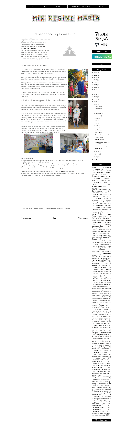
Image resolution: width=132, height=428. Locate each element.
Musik (102, 295)
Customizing (95, 196)
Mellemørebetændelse (102, 286)
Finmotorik (108, 216)
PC (103, 306)
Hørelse (107, 251)
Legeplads (106, 273)
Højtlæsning (96, 251)
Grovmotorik (107, 242)
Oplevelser (94, 300)
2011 (95, 159)
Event (107, 211)
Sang (104, 321)
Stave (101, 336)
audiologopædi (101, 371)
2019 (95, 89)
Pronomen (101, 312)
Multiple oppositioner (104, 293)
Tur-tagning (104, 347)
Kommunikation (106, 265)
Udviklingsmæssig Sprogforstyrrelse (101, 356)
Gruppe (96, 244)
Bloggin (103, 180)
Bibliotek (98, 178)
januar (97, 154)
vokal (93, 415)
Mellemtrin (48, 208)
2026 (95, 72)
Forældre (35, 208)
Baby (26, 208)
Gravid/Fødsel (96, 242)
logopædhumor (99, 389)
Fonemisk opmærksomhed (98, 220)
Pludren (106, 309)
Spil (97, 331)
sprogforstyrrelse (105, 398)
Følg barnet (103, 235)
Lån (108, 278)
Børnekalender (103, 189)
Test (95, 345)
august (98, 116)
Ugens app (101, 358)
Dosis (96, 203)
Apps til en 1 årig (99, 139)
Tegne (106, 341)
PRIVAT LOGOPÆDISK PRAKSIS (81, 6)
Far (103, 214)
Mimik (93, 288)
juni (97, 120)
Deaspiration (95, 200)
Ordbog (105, 304)
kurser (94, 387)
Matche (109, 282)
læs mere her (31, 48)
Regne (98, 316)
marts (97, 128)
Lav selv (108, 271)
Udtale (94, 354)
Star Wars (94, 336)
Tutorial (94, 348)
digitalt (93, 381)
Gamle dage (95, 237)
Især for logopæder (98, 260)
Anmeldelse (99, 172)
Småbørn (59, 208)
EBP (104, 207)
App (109, 172)
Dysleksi (108, 205)
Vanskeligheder (97, 361)
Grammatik (95, 241)
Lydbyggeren (106, 277)
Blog (93, 180)
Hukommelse (107, 248)
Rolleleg (106, 318)
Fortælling (94, 231)
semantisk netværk (106, 395)
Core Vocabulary (105, 194)
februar (98, 151)
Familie (94, 213)
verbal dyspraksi (104, 413)
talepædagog (96, 411)
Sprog (105, 331)
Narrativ (94, 296)
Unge (103, 359)
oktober (98, 111)
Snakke (105, 327)
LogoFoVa (105, 275)
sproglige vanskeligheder (98, 402)
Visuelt (98, 365)
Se (110, 321)
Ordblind (94, 304)
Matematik (98, 284)
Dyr (110, 203)
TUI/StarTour (64, 171)
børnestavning (106, 379)
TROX (100, 340)
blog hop (100, 373)
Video (109, 363)
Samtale (53, 208)
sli (102, 396)
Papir (101, 307)
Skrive (106, 325)
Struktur (101, 338)
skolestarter (97, 396)
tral (107, 411)
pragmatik (105, 393)
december (98, 106)
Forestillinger (105, 228)
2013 (95, 104)
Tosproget (94, 347)
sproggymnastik (105, 400)
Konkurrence (99, 267)
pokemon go (97, 392)
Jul (99, 262)
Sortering (108, 329)
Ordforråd (95, 306)
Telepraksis (108, 343)
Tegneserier (94, 343)
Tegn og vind (98, 132)
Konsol (109, 267)
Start (54, 218)
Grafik (105, 239)
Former (101, 229)
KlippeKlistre (95, 263)
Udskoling (95, 352)
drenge (100, 381)
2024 (95, 77)
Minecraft (99, 288)
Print (103, 311)
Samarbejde (108, 319)
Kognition (94, 265)
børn (94, 376)
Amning (100, 167)
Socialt (93, 329)
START (32, 6)
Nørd (99, 298)
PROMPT (96, 307)
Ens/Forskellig (98, 211)
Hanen (93, 246)
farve (106, 381)
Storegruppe (95, 338)
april (97, 125)
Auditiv (102, 176)
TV (104, 340)
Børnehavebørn (99, 186)
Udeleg (107, 348)
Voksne (106, 365)
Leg (97, 273)
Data (107, 198)
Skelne (94, 325)
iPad (97, 385)
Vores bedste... (99, 148)
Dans (99, 198)
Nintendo (94, 298)
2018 (95, 92)
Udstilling (106, 352)
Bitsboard (106, 178)
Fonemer (105, 218)
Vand (108, 359)
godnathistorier (102, 383)
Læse (100, 280)
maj (97, 123)
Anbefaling (108, 167)
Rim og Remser (96, 318)
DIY (101, 196)
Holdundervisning (102, 246)
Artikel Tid (100, 174)
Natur (99, 297)
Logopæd (95, 277)
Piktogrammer (98, 309)
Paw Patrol (108, 307)
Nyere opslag (26, 218)
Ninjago (106, 297)
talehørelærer (96, 409)
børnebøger (106, 376)
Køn (102, 271)
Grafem (94, 239)
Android (108, 170)
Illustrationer (95, 254)
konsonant (107, 385)
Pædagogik (101, 314)
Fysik (108, 233)
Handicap (107, 244)
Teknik (101, 343)
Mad (102, 282)
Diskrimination (107, 202)
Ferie (96, 216)
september (99, 113)
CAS (106, 192)
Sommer (100, 329)
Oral (101, 302)
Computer (95, 194)
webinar (98, 415)
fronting (94, 383)
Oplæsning (103, 300)
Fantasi (97, 215)
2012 (95, 157)
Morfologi (108, 288)
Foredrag (94, 228)
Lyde (93, 278)
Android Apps (99, 137)
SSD (101, 319)
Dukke (105, 203)
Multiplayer (95, 293)
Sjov (105, 323)
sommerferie (108, 396)
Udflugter (67, 208)
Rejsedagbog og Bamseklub (103, 135)
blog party (106, 373)
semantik (95, 395)
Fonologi (108, 222)
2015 (95, 99)
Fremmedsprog (101, 233)
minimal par (98, 391)
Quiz (108, 314)
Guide (101, 244)
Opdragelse (105, 298)
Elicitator (104, 209)
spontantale (96, 398)
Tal (107, 340)
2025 (95, 75)
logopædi (108, 389)
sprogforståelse (96, 400)
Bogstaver (95, 182)
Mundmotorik (95, 295)
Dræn (100, 203)
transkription (95, 413)
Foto (93, 233)
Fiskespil (97, 218)
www (103, 415)
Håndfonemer (102, 249)
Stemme (107, 336)
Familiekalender (106, 213)
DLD (108, 196)
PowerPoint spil (95, 311)
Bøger (30, 208)
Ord (106, 302)
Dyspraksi (97, 207)
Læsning (108, 280)
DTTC (93, 198)
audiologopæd (106, 369)
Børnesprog (95, 192)
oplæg (105, 391)
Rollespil (94, 319)
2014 (95, 101)
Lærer (93, 280)
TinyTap (107, 345)
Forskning (107, 229)
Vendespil (95, 363)
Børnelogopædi (97, 191)
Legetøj (94, 275)
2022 (95, 82)
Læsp (97, 282)
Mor (103, 288)
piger (110, 391)
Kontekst (96, 269)
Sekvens (98, 323)
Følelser (94, 235)
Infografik (106, 256)
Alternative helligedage (101, 146)
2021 (95, 84)
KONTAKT (101, 6)
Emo (110, 209)
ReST (93, 316)
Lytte (101, 278)
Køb (96, 271)
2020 (95, 87)
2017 (95, 94)
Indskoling (41, 208)
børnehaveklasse (97, 378)
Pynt (107, 313)
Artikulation (106, 174)
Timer (100, 345)
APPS (45, 6)
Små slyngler (98, 130)
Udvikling (104, 354)
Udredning (106, 350)
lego (99, 387)
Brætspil (106, 182)
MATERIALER (59, 6)
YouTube (95, 369)
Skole (100, 325)
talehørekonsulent (98, 407)
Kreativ (108, 269)
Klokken (106, 263)
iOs (110, 383)
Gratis (104, 241)
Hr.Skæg (99, 248)
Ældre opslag (83, 218)
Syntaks (107, 338)
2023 (95, 80)
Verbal (102, 363)
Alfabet (94, 167)
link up (105, 387)
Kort (102, 269)
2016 (95, 96)
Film (101, 216)
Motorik (98, 290)
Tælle (101, 348)
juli (96, 118)
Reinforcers (105, 316)
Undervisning (95, 359)
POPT (109, 306)
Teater (99, 341)
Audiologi (94, 176)
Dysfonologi (99, 205)
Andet (97, 170)
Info (99, 256)
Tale (63, 208)
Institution (94, 258)
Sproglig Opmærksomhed (101, 333)
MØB (108, 295)
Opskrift (94, 302)
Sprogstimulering (101, 334)
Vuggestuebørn (97, 367)
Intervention (104, 258)
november (98, 108)
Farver (109, 215)
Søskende (94, 340)
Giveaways (104, 237)
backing (94, 373)
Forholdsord (94, 229)
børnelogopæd (96, 379)
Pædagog (94, 314)
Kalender (105, 262)
